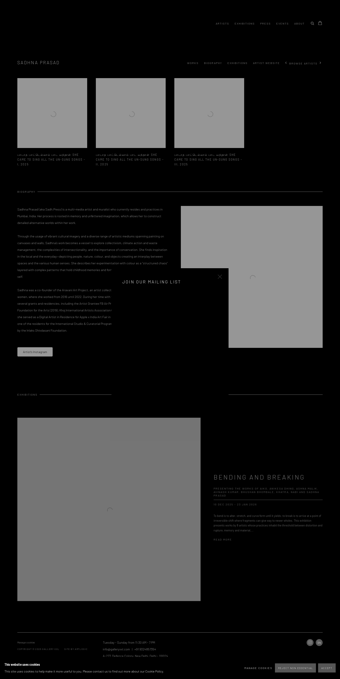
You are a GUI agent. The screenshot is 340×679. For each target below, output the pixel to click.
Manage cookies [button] (258, 668)
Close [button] (219, 278)
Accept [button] (326, 668)
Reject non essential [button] (295, 668)
